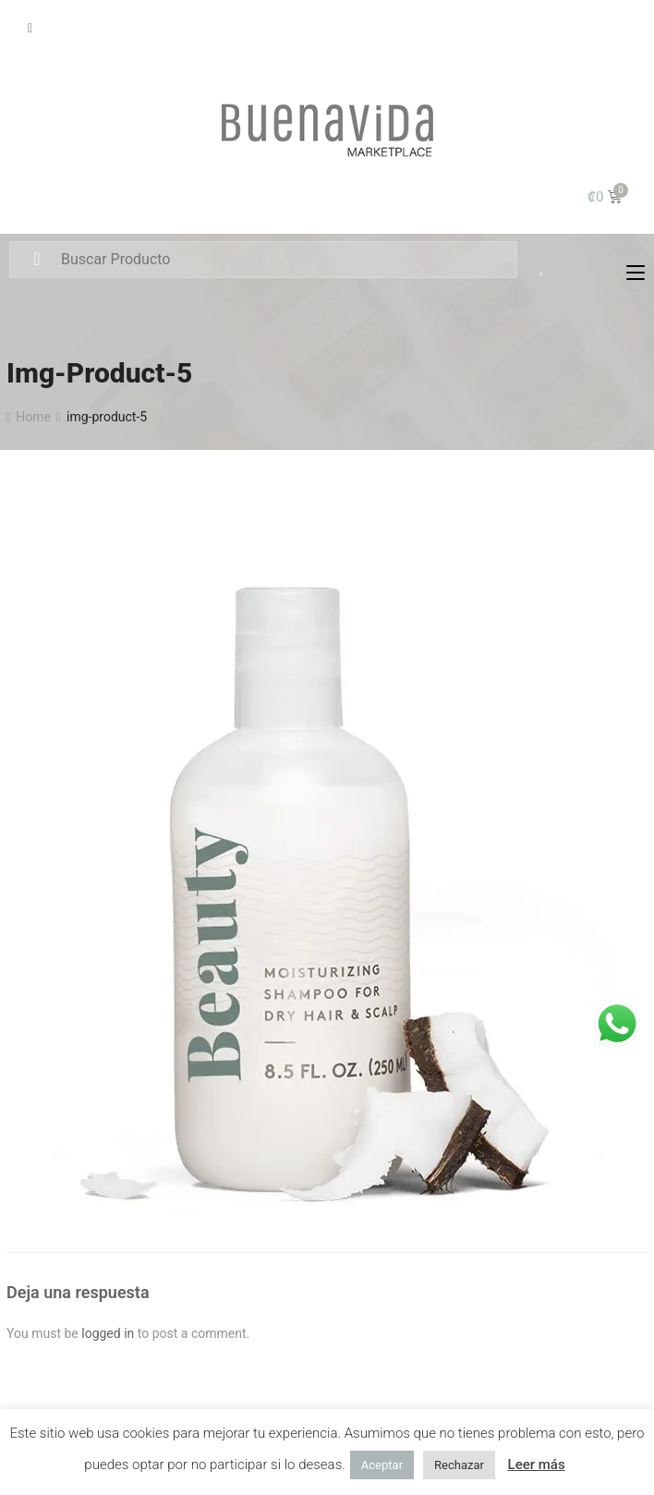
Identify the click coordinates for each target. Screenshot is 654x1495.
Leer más (536, 1464)
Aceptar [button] (382, 1465)
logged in (107, 1333)
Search (36, 259)
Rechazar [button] (459, 1465)
